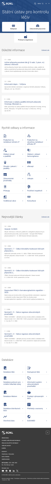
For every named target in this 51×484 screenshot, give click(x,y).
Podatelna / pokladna (8, 454)
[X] (17, 470)
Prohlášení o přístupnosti (20, 478)
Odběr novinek (6, 459)
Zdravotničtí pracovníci (37, 27)
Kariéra (4, 448)
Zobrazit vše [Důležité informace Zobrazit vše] (45, 50)
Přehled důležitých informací (10, 443)
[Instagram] (10, 470)
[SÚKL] (7, 3)
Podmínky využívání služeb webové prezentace (38, 478)
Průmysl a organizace (25, 38)
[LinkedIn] (14, 470)
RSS (9, 480)
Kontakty (4, 451)
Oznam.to (4, 480)
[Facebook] (6, 470)
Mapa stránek (5, 456)
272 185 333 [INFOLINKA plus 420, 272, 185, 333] (13, 462)
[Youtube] (3, 470)
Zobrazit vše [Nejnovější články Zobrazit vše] (45, 216)
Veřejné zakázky (6, 445)
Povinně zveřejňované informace (11, 440)
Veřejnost (13, 27)
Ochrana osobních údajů (8, 478)
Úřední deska (5, 438)
